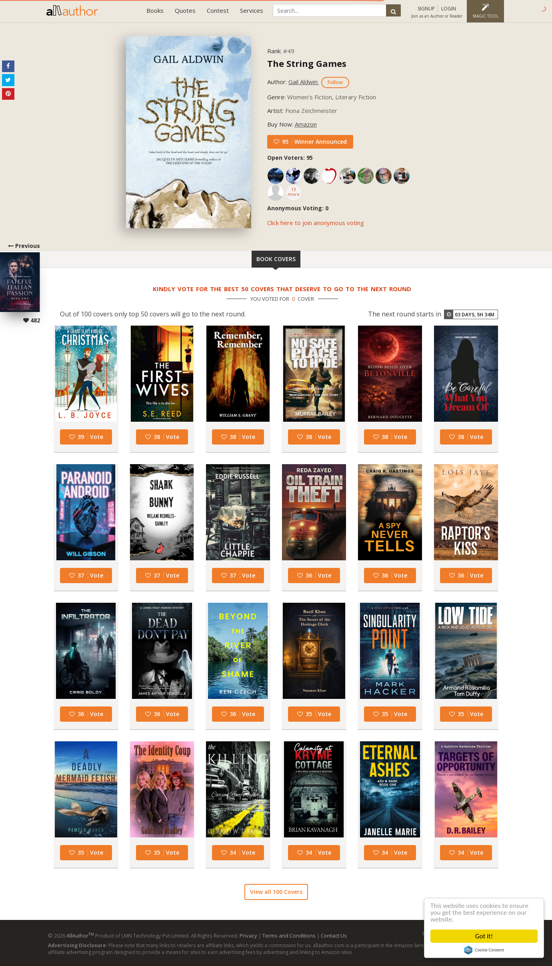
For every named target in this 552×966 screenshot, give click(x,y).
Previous (20, 283)
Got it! (484, 936)
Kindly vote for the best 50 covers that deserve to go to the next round (282, 289)
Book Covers (276, 259)
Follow (335, 82)
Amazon (306, 124)
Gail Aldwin (303, 82)
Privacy (248, 935)
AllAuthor (80, 935)
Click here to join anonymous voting (315, 223)
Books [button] (155, 10)
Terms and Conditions (289, 935)
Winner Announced (320, 141)
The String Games (306, 63)
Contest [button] (218, 10)
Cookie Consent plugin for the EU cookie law (484, 950)
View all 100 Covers (276, 892)
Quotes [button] (185, 10)
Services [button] (251, 10)
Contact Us (334, 935)
